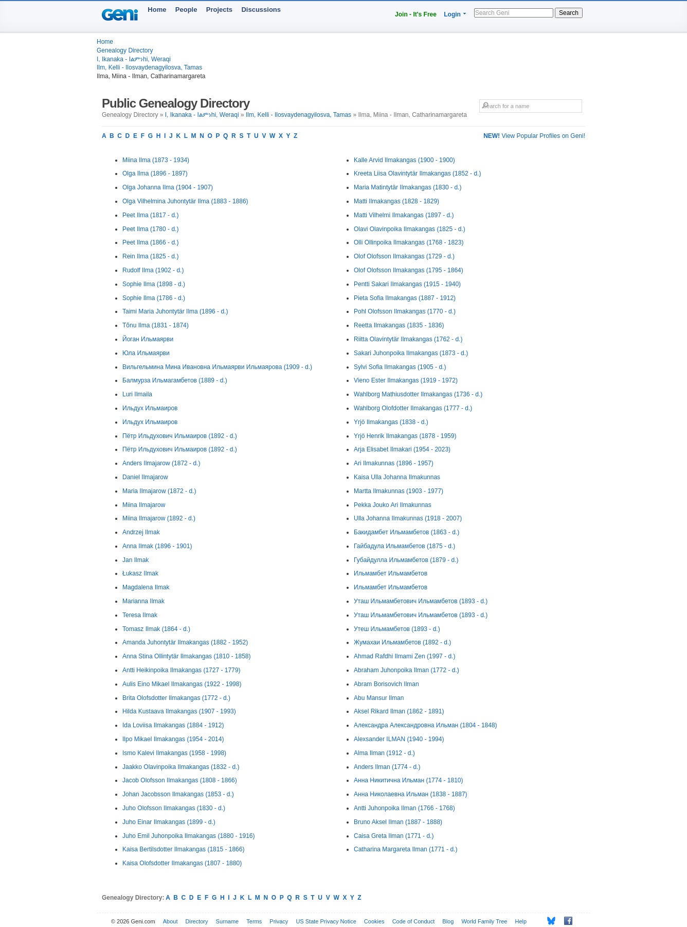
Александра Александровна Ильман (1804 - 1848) (425, 725)
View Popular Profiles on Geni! (534, 135)
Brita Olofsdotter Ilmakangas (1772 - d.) (176, 698)
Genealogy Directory (125, 50)
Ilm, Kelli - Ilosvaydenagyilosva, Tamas (149, 67)
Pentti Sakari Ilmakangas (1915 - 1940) (407, 284)
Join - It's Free (416, 14)
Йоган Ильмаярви (147, 339)
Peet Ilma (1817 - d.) (150, 215)
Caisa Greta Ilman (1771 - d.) (393, 835)
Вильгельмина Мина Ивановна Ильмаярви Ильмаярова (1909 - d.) (217, 367)
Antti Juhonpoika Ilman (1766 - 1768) (404, 808)
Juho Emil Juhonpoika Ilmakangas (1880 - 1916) (188, 835)
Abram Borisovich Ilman (386, 684)
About (170, 921)
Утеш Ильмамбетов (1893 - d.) (397, 629)
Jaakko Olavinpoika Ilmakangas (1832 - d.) (180, 767)
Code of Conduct (413, 921)
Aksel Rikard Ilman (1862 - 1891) (399, 711)
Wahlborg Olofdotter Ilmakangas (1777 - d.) (413, 408)
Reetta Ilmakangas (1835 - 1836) (399, 325)
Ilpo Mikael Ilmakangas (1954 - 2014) (173, 739)
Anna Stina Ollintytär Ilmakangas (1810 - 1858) (186, 656)
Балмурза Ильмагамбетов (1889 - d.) (174, 380)
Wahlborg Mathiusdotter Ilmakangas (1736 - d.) (418, 394)
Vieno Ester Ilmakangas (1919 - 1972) (406, 380)
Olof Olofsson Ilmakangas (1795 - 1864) (408, 270)
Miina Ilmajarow (143, 505)
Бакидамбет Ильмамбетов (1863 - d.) (406, 532)
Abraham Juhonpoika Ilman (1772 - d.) (406, 670)
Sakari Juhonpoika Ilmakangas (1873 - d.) (411, 353)
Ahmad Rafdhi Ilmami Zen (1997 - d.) (404, 656)
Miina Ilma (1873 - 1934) (155, 160)
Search (568, 12)
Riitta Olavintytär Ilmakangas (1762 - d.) (408, 339)
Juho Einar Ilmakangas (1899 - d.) (168, 822)
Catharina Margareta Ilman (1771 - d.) (405, 849)
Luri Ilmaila (137, 394)
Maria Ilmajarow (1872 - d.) (159, 491)
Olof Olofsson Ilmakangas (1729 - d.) (404, 256)
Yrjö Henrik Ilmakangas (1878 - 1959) (405, 436)
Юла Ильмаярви (146, 353)
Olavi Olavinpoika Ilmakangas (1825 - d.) (409, 229)
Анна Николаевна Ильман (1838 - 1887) (410, 794)
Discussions (261, 9)
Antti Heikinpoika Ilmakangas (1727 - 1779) (181, 670)
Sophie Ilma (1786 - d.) (153, 298)
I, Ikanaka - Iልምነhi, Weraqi (134, 59)
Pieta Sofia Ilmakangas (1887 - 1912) (405, 298)
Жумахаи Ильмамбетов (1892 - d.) (402, 642)
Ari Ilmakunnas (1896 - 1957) (393, 463)
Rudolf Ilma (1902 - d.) (153, 270)
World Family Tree (484, 921)
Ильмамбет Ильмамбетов (390, 573)
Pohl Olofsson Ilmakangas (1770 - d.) (405, 311)
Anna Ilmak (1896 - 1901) (157, 546)
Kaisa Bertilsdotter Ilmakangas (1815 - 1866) (183, 849)
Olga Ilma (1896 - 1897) (155, 173)
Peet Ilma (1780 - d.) (150, 229)
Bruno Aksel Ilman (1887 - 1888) (398, 822)
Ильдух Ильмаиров (149, 408)
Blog (448, 921)
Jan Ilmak (135, 560)
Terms (254, 921)
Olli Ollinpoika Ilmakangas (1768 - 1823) (408, 242)
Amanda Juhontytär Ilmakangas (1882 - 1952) (185, 642)
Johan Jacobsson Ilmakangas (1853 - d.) (178, 794)
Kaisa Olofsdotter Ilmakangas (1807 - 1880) (182, 863)
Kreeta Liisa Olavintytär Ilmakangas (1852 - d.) (417, 173)
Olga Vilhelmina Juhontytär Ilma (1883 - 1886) (185, 201)
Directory (197, 921)
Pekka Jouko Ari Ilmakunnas (392, 505)
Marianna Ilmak (143, 601)
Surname (227, 921)
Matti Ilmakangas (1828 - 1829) (396, 201)
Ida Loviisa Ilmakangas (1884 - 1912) (173, 725)
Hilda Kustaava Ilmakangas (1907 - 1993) (179, 711)
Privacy (278, 921)
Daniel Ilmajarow (145, 477)
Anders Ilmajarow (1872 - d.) (161, 463)
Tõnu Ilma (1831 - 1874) (155, 325)
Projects (219, 9)
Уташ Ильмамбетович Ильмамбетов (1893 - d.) (420, 601)
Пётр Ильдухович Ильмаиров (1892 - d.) (179, 436)
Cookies (374, 921)
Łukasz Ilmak (140, 573)
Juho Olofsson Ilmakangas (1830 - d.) (173, 808)
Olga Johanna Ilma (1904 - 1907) (167, 187)
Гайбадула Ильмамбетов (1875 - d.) (404, 546)
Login (452, 14)
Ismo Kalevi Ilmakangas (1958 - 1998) (174, 753)
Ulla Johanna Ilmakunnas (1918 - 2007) (408, 518)
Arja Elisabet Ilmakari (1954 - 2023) (402, 449)
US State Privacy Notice (326, 921)
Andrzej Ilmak (141, 532)
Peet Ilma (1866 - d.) (150, 242)
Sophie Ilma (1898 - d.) (153, 284)
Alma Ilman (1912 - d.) (384, 753)
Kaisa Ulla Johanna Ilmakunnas (397, 477)
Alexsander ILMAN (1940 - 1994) (399, 739)
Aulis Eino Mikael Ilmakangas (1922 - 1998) (181, 684)
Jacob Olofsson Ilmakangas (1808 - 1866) (179, 780)
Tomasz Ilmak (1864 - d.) (156, 629)
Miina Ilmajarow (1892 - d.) (158, 518)
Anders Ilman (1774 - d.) (387, 767)
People (186, 9)
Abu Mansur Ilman (379, 698)
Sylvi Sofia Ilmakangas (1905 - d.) (400, 367)
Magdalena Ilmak (145, 587)
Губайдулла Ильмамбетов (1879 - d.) (406, 560)
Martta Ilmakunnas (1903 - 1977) (398, 491)
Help (521, 921)
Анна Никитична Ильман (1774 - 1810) (408, 780)
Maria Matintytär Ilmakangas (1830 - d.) (407, 187)
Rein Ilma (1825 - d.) (150, 256)
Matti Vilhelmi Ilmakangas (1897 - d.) (404, 215)
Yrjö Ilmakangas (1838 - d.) (391, 422)
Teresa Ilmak (139, 615)
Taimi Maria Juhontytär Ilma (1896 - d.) (175, 311)
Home (157, 9)
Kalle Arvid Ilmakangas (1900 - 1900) (404, 160)
